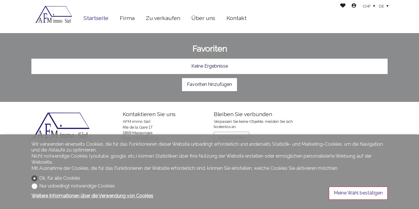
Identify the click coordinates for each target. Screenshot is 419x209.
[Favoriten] (342, 6)
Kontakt (237, 18)
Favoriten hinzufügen (209, 84)
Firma (127, 18)
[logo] (53, 16)
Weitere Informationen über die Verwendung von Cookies (92, 196)
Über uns (203, 18)
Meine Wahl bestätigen (358, 193)
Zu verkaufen (163, 18)
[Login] (353, 6)
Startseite (95, 18)
